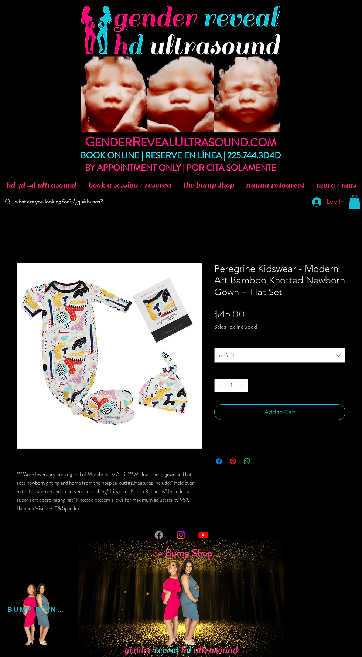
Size (220, 341)
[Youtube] (203, 534)
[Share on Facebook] (219, 461)
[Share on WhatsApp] (247, 461)
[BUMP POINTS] (36, 610)
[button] (355, 202)
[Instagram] (181, 534)
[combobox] (279, 355)
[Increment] (242, 385)
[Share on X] (261, 461)
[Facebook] (158, 534)
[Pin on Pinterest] (233, 461)
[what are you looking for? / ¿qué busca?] (60, 201)
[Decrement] (220, 385)
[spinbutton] (231, 385)
